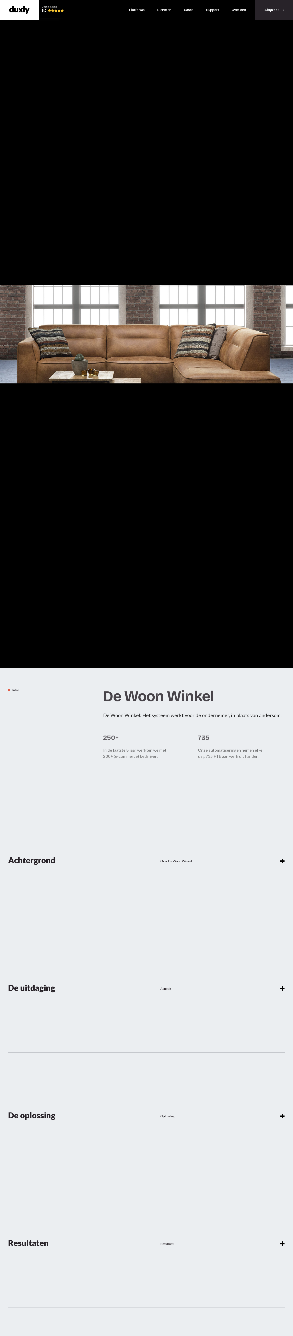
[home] (19, 10)
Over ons (239, 10)
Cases (189, 10)
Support (212, 10)
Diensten (164, 10)
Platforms (137, 10)
